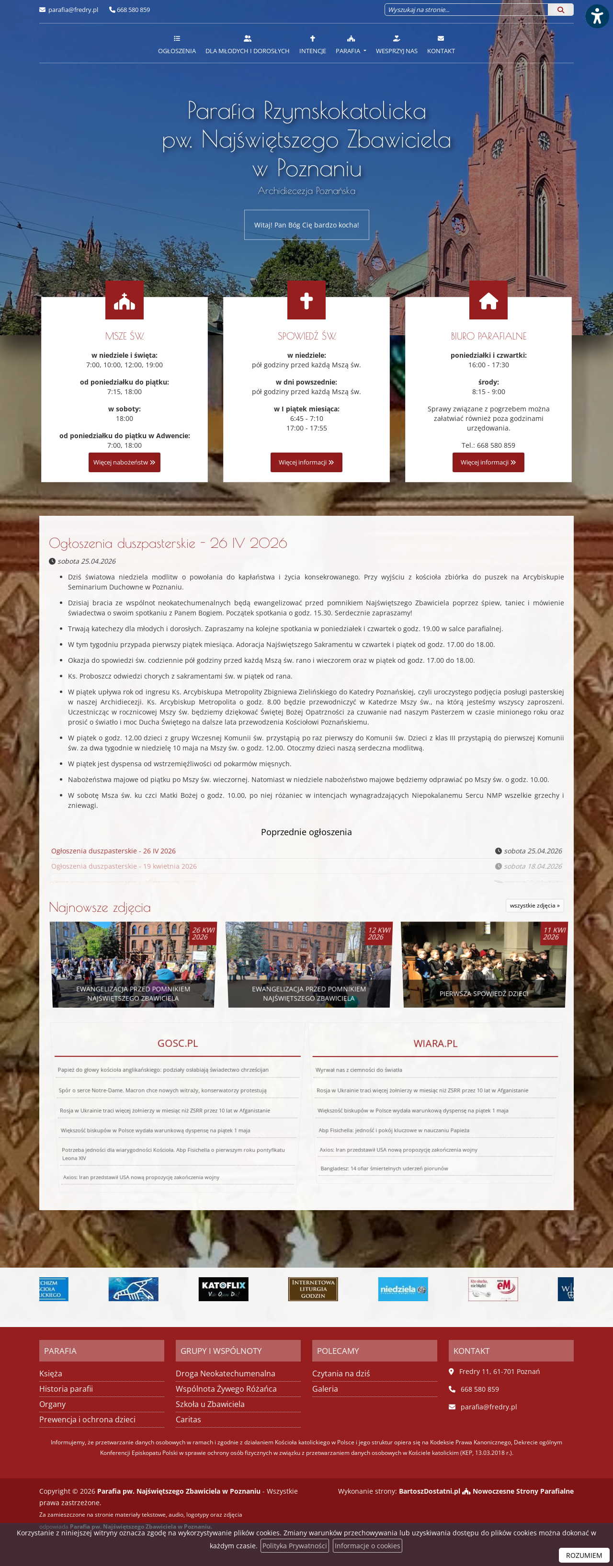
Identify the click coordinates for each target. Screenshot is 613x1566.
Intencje (312, 44)
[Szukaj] (561, 9)
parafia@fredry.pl (72, 9)
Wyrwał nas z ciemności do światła (371, 1099)
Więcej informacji (306, 462)
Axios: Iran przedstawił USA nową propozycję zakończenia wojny (386, 1119)
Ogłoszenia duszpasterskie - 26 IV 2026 (168, 543)
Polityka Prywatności (294, 1545)
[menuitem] (177, 43)
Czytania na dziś (341, 1373)
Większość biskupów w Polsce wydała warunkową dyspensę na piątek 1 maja (152, 1115)
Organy (52, 1404)
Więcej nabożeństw (124, 462)
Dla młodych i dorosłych (247, 44)
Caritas (188, 1419)
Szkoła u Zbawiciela (210, 1404)
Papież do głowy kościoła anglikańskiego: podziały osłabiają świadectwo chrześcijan (166, 1102)
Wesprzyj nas (397, 44)
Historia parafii (66, 1389)
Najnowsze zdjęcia (100, 907)
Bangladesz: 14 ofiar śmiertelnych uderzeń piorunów (356, 1128)
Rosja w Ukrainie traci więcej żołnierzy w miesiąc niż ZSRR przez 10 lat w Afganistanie (165, 1111)
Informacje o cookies (367, 1545)
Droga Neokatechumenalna (225, 1373)
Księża (50, 1373)
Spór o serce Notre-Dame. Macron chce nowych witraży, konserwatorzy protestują (164, 1106)
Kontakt (441, 44)
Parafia (349, 44)
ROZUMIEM (584, 1555)
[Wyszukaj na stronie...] (466, 9)
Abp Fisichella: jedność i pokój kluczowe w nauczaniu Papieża (387, 1113)
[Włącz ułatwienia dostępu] (596, 16)
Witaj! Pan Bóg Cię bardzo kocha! (306, 224)
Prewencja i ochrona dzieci (87, 1419)
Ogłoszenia (177, 44)
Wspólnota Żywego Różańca (226, 1389)
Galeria (325, 1389)
